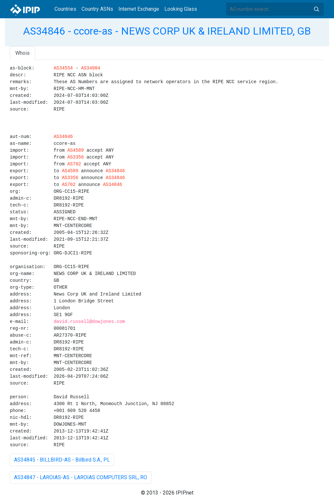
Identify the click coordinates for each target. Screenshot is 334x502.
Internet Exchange (138, 9)
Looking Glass (180, 9)
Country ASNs (97, 9)
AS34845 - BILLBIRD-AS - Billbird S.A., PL (62, 460)
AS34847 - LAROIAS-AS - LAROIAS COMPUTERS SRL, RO (80, 477)
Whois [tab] (22, 53)
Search (316, 9)
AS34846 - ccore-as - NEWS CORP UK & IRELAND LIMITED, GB (167, 31)
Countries (65, 9)
